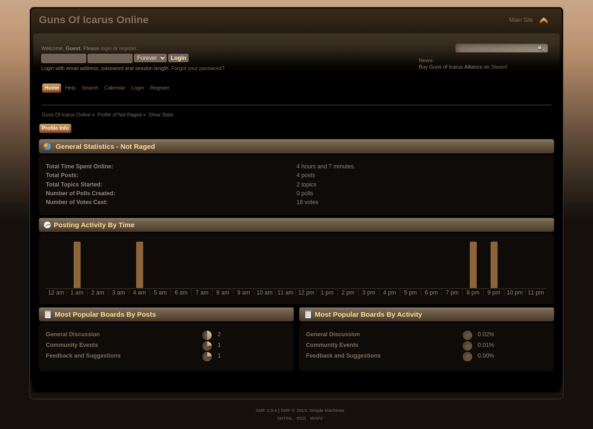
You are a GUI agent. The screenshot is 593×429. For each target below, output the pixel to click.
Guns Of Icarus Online (94, 20)
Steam (498, 67)
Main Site (521, 20)
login (106, 48)
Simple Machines (326, 410)
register (127, 48)
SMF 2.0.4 (266, 410)
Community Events (72, 345)
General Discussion (73, 334)
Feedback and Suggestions (83, 355)
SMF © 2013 (294, 410)
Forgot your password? (198, 68)
